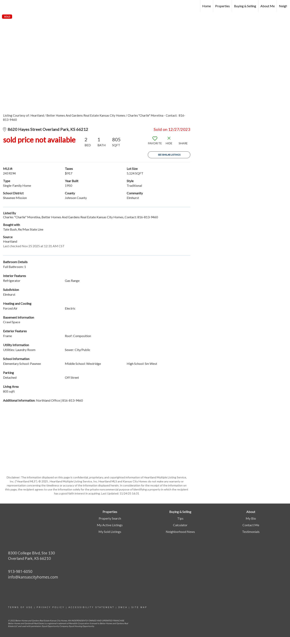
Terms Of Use (20, 607)
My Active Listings (110, 525)
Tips (180, 518)
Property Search (110, 518)
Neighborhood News (180, 531)
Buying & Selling (245, 6)
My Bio (251, 518)
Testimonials (251, 531)
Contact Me (250, 525)
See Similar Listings (169, 154)
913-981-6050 (20, 571)
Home (206, 6)
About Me (267, 6)
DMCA (122, 607)
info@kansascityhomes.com (33, 577)
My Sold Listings (109, 531)
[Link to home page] (5, 6)
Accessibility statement (91, 607)
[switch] (155, 142)
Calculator (180, 525)
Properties (222, 6)
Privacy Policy (50, 607)
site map (139, 607)
